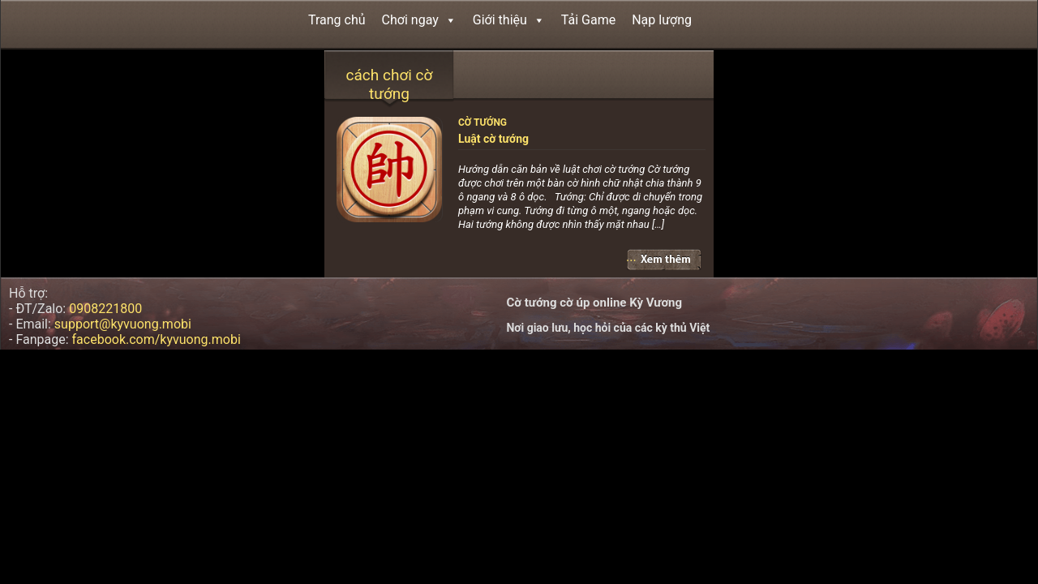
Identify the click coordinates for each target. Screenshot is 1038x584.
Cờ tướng (482, 122)
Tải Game (588, 20)
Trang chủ (337, 20)
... (631, 256)
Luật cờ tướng (493, 138)
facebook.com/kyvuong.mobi (156, 339)
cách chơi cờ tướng (389, 84)
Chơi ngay (419, 20)
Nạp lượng (662, 20)
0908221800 (105, 308)
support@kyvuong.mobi (122, 324)
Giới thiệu (509, 20)
